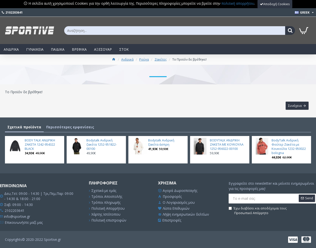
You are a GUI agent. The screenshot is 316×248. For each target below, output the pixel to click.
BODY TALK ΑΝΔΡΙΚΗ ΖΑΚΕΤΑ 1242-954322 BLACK (40, 144)
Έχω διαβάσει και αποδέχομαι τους (258, 211)
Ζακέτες (161, 59)
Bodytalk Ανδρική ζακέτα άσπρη (161, 142)
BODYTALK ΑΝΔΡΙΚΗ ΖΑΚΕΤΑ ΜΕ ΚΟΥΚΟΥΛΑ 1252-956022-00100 (226, 144)
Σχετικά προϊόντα (24, 127)
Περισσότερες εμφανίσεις (70, 127)
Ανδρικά (127, 59)
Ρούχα (144, 59)
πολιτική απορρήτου (237, 3)
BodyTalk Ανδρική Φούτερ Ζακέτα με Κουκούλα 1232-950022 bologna (289, 146)
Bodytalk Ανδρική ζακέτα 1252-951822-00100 (101, 144)
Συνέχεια (295, 106)
